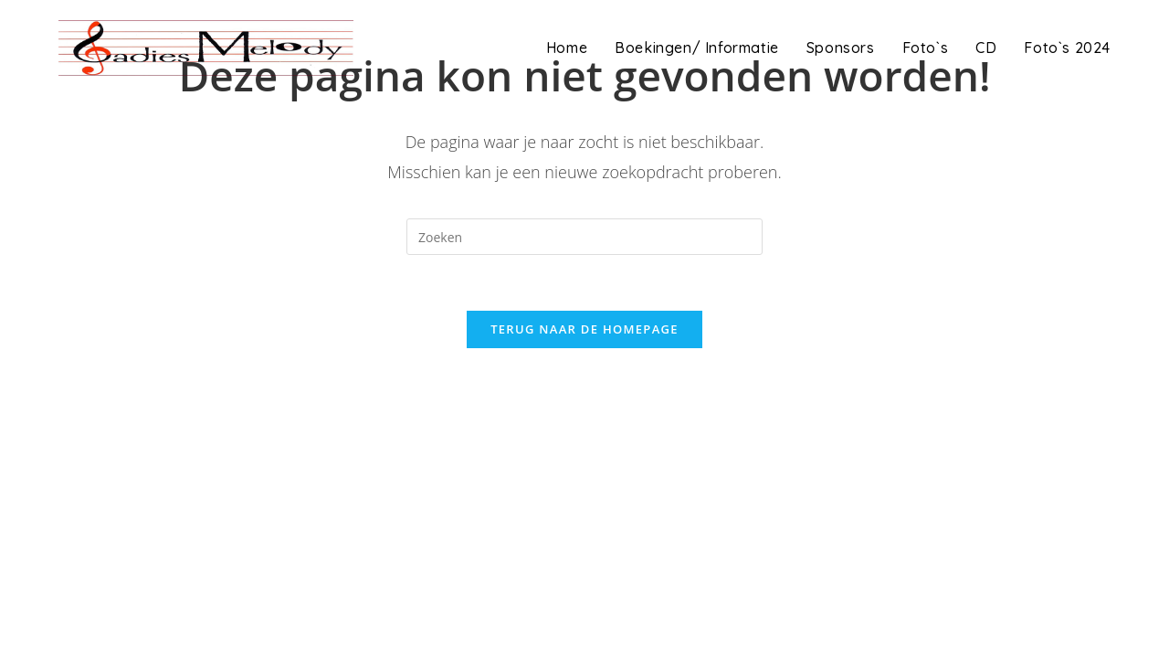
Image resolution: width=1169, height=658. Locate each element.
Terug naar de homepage (584, 329)
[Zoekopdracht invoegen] (584, 236)
